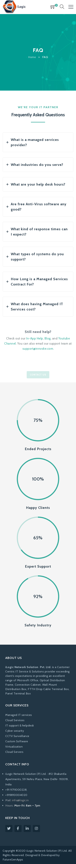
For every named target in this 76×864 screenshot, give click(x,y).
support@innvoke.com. (38, 348)
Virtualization (14, 746)
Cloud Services (14, 720)
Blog (48, 338)
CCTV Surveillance (17, 736)
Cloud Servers (14, 752)
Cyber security (14, 730)
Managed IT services (18, 715)
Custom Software (16, 741)
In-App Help (34, 338)
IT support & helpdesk (19, 725)
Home (32, 57)
